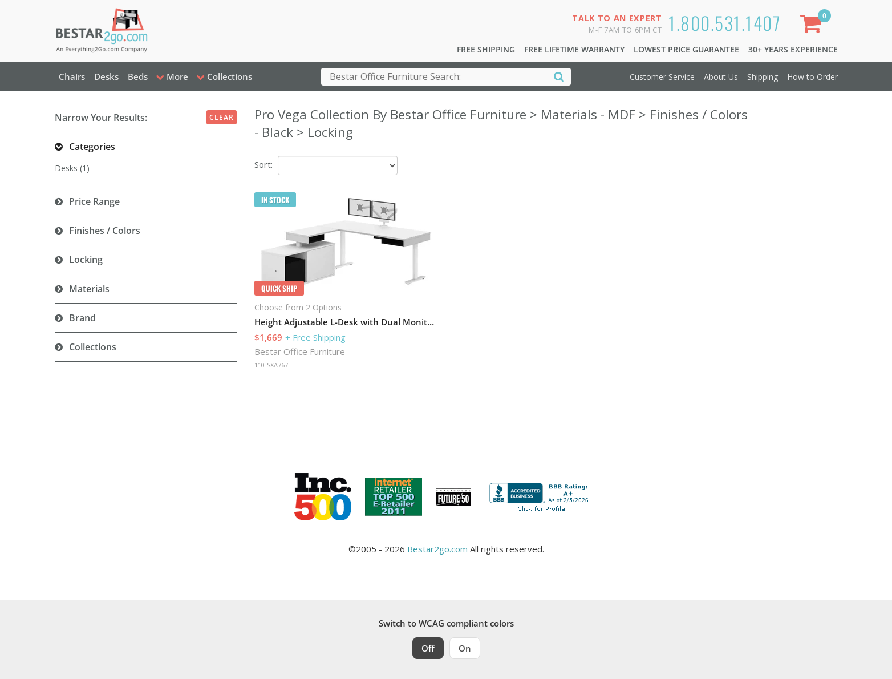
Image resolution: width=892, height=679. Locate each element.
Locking (86, 259)
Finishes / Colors (104, 230)
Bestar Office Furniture (299, 351)
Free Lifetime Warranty (574, 49)
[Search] (559, 76)
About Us (721, 76)
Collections (92, 347)
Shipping (762, 76)
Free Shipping (486, 49)
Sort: (263, 164)
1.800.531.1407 (724, 22)
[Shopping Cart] (813, 26)
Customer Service (662, 76)
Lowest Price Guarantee (686, 49)
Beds (138, 76)
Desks (106, 76)
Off (428, 648)
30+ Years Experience (793, 49)
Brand (82, 318)
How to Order (812, 76)
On (465, 648)
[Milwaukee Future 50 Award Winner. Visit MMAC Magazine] (453, 497)
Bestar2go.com (437, 549)
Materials (89, 288)
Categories (92, 146)
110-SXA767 (271, 365)
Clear (221, 117)
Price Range (94, 201)
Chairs (72, 76)
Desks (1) (72, 168)
